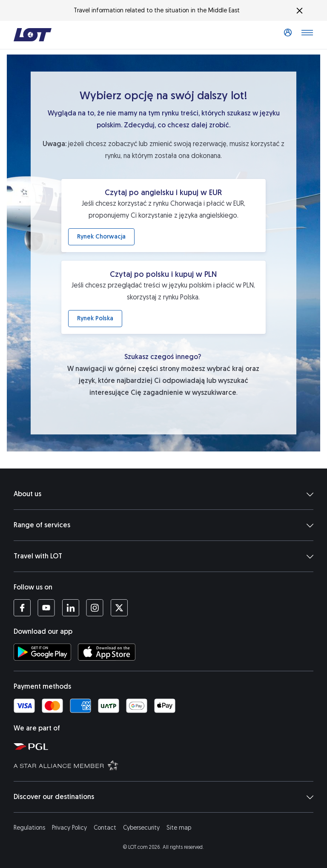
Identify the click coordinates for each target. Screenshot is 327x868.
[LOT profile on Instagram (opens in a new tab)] (94, 607)
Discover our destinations (163, 797)
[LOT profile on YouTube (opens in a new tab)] (46, 607)
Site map (178, 827)
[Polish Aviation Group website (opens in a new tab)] (167, 746)
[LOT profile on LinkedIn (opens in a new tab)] (70, 607)
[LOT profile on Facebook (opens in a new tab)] (22, 607)
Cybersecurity (141, 827)
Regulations (29, 827)
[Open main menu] (307, 34)
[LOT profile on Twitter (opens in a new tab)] (119, 607)
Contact (105, 827)
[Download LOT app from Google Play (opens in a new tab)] (42, 652)
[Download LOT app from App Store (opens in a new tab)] (106, 652)
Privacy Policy (69, 827)
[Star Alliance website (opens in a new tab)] (167, 765)
